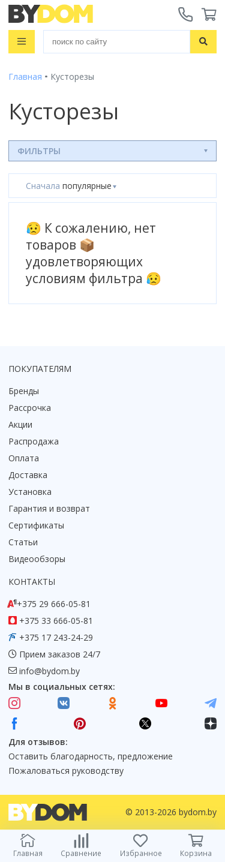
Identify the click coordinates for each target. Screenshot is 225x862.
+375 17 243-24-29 (56, 637)
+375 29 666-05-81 (54, 603)
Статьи (23, 542)
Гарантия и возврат (49, 508)
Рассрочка (29, 407)
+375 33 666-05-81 (56, 620)
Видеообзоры (36, 558)
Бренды (23, 391)
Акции (20, 424)
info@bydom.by (49, 671)
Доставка (27, 474)
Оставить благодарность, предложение (90, 756)
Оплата (23, 458)
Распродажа (33, 441)
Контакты (31, 581)
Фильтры (39, 151)
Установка (30, 491)
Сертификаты (36, 525)
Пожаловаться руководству (66, 770)
